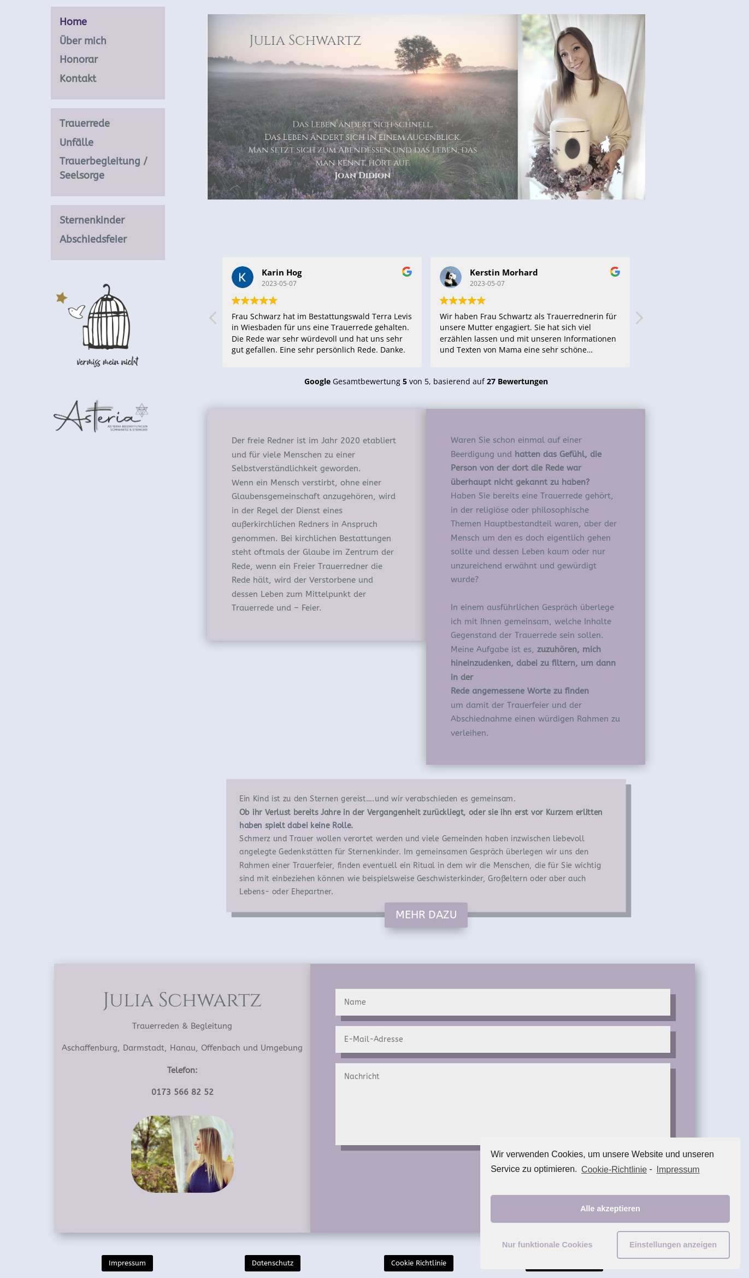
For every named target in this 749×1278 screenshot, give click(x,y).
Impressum (127, 1263)
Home (73, 22)
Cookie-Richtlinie (614, 1169)
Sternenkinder (92, 220)
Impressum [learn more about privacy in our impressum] (678, 1169)
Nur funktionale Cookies (547, 1244)
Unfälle (76, 143)
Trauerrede (85, 124)
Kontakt (78, 79)
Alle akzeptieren (610, 1208)
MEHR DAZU (426, 914)
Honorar (79, 60)
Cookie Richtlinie (418, 1263)
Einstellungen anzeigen (673, 1244)
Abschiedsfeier (93, 239)
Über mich (83, 41)
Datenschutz (272, 1263)
